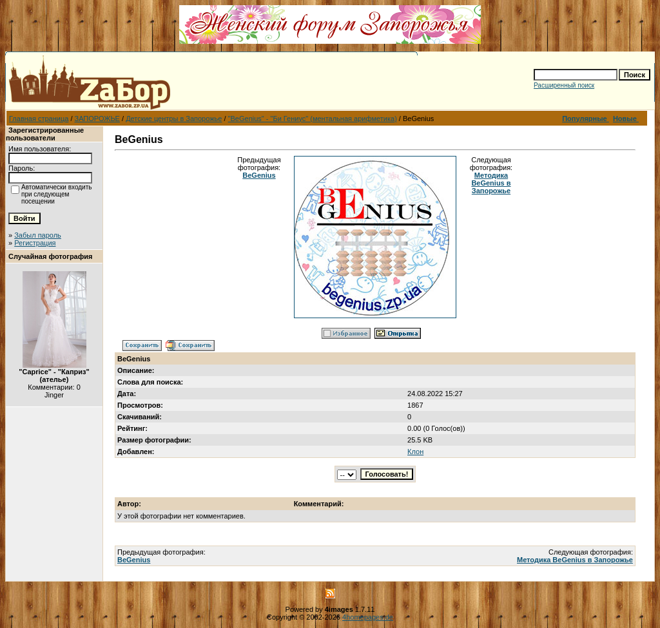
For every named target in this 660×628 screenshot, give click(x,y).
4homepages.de (367, 617)
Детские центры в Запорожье (174, 118)
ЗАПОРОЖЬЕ (97, 118)
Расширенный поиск (564, 85)
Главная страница (38, 118)
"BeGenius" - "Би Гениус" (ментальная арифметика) (312, 118)
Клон (415, 451)
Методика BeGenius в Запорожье (490, 183)
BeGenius (258, 175)
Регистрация (34, 243)
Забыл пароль (37, 235)
